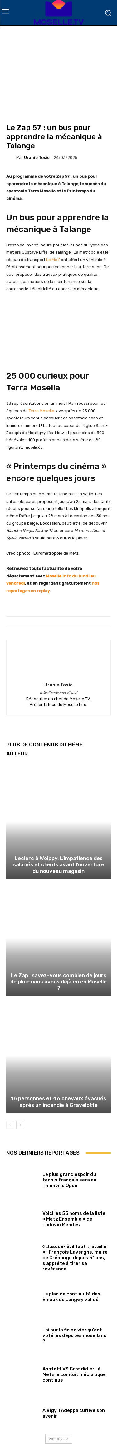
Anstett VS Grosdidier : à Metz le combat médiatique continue (74, 1374)
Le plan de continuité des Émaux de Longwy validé (71, 1296)
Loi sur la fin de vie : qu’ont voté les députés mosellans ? (74, 1335)
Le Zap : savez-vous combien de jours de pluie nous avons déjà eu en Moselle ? (58, 981)
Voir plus (59, 1438)
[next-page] (20, 1125)
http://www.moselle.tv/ (58, 692)
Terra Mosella (42, 411)
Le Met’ (53, 259)
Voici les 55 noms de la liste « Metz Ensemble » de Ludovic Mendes (73, 1219)
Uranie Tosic (37, 158)
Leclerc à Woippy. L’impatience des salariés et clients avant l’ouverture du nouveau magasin (58, 864)
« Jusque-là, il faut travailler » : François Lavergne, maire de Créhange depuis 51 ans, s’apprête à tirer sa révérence (75, 1258)
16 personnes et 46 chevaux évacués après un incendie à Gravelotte (58, 1101)
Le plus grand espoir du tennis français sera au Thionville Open (69, 1179)
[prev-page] (10, 1125)
